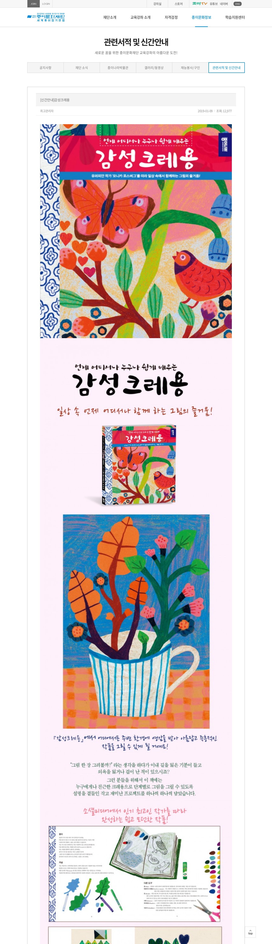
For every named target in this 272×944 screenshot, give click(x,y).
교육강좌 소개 (140, 17)
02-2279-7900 (145, 931)
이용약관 (128, 913)
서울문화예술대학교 (161, 900)
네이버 (224, 3)
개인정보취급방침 (99, 913)
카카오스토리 (244, 927)
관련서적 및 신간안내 (226, 67)
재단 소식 (81, 67)
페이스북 (238, 927)
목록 (228, 861)
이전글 (43, 861)
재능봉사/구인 (190, 67)
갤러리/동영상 (154, 67)
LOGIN (46, 3)
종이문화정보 (201, 17)
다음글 (59, 861)
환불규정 (178, 913)
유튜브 (214, 3)
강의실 (157, 3)
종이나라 (72, 900)
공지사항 (45, 67)
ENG (237, 4)
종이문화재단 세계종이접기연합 (46, 17)
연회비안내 (153, 913)
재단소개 (109, 17)
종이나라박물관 (118, 67)
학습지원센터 (235, 17)
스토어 (179, 3)
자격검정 (171, 17)
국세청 (201, 900)
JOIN (33, 3)
